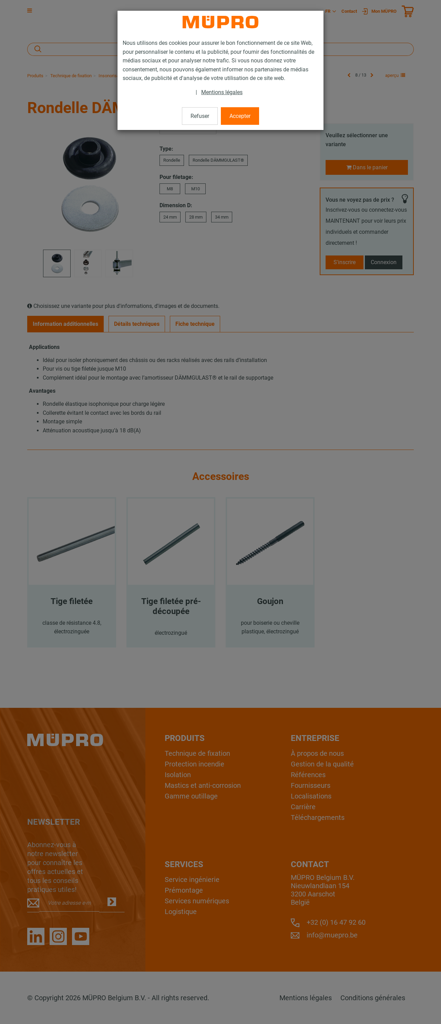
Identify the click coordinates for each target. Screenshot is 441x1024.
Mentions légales (222, 92)
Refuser (200, 116)
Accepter (239, 116)
